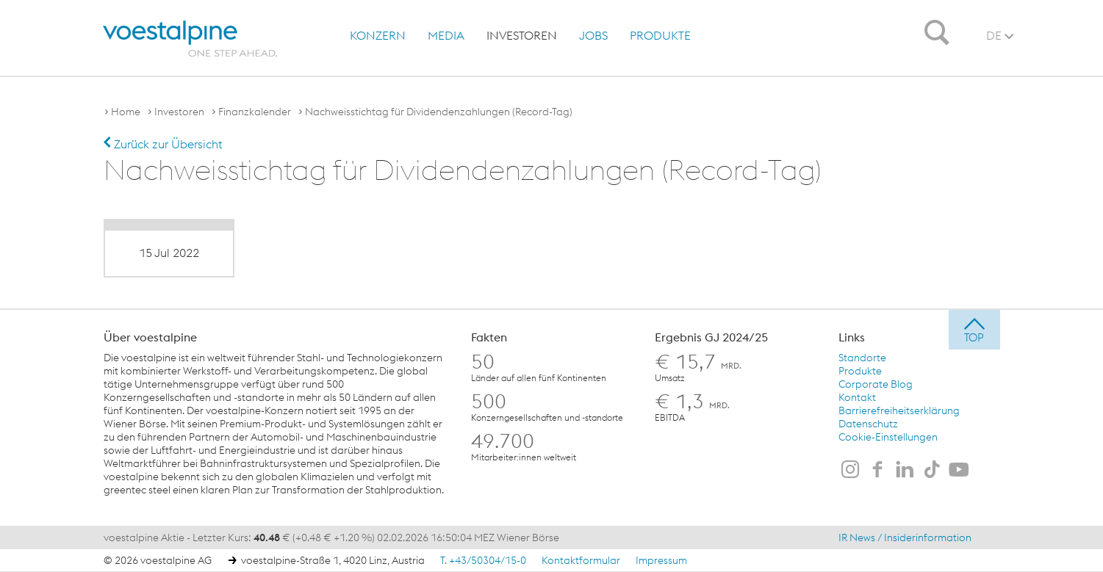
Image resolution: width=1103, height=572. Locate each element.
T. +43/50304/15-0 (483, 560)
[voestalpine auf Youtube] (959, 470)
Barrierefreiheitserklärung (899, 410)
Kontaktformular (581, 560)
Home (125, 111)
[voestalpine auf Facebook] (877, 470)
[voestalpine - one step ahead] (190, 39)
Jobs (593, 35)
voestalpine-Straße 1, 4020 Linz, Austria (333, 560)
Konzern (378, 35)
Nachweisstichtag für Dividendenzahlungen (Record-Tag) (438, 111)
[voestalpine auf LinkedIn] (904, 470)
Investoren (521, 35)
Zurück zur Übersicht (163, 144)
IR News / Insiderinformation (904, 537)
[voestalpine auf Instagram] (850, 470)
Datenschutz (868, 423)
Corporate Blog (875, 384)
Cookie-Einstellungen (888, 437)
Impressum (661, 560)
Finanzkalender (254, 111)
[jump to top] (974, 330)
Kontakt (857, 397)
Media (446, 35)
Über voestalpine (150, 337)
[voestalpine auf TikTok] (932, 470)
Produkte (660, 35)
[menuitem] (374, 35)
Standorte (862, 357)
